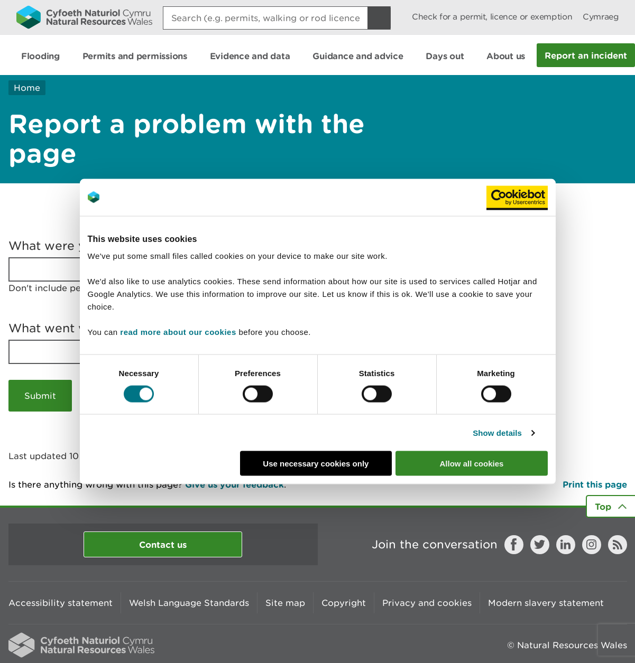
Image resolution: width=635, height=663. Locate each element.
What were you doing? (76, 245)
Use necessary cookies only (316, 463)
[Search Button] (379, 18)
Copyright (343, 602)
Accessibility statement (60, 602)
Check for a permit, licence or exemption (492, 17)
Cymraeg (601, 17)
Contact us (163, 544)
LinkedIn (565, 544)
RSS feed (617, 544)
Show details (497, 432)
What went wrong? (66, 328)
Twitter (539, 544)
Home (27, 87)
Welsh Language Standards (189, 602)
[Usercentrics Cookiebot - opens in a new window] (517, 197)
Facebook (513, 544)
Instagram (591, 544)
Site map (285, 602)
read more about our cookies (178, 332)
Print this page (595, 484)
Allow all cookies (472, 463)
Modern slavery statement (546, 602)
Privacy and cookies (427, 602)
